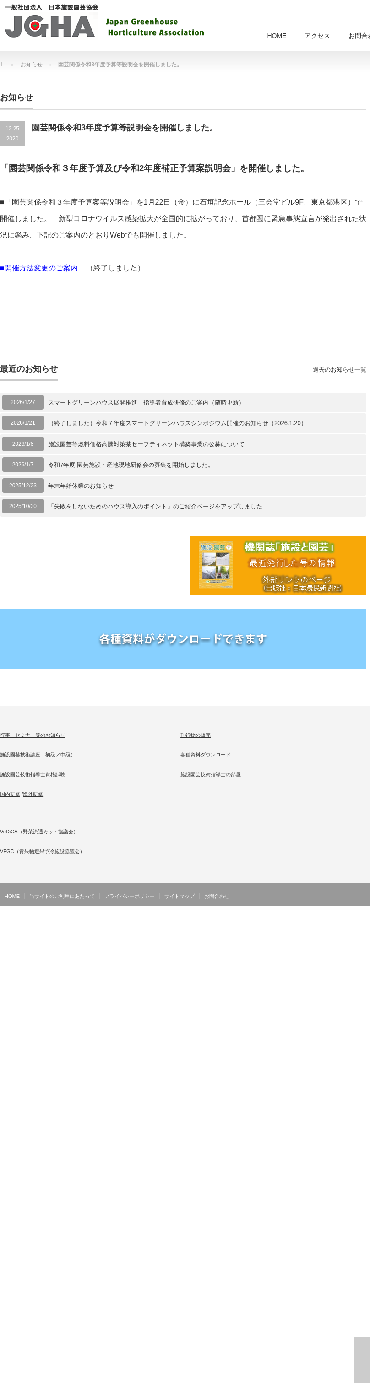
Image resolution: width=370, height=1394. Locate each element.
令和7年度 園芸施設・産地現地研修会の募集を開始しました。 (131, 464)
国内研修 (10, 794)
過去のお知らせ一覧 (339, 369)
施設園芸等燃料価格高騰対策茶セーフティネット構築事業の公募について (146, 444)
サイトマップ (179, 896)
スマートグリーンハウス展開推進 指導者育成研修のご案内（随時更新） (146, 402)
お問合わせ (216, 896)
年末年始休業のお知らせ (81, 485)
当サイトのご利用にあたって (62, 896)
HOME (276, 35)
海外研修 (33, 794)
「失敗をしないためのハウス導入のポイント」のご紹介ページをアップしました (155, 506)
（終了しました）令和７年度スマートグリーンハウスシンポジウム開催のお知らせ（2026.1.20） (177, 423)
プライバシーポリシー (129, 896)
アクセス (317, 35)
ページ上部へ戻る (362, 1360)
